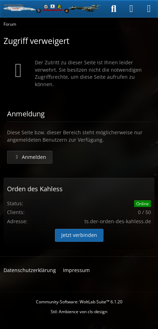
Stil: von (79, 312)
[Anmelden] (131, 9)
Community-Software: (79, 302)
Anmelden (29, 157)
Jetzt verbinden (79, 235)
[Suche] (114, 9)
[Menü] (149, 9)
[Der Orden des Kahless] (52, 9)
